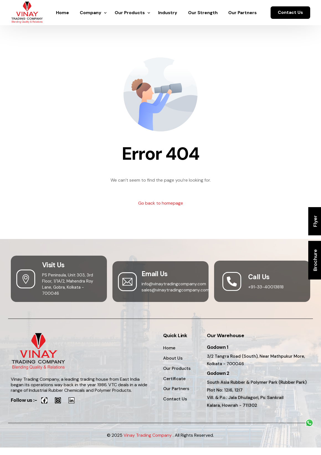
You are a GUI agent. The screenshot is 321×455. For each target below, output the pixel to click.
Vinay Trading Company (148, 443)
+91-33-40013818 (266, 287)
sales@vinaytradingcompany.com (176, 290)
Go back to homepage (160, 203)
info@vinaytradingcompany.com (174, 284)
